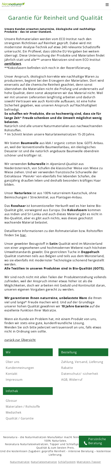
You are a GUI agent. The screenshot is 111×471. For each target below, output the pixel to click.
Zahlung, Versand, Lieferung (82, 362)
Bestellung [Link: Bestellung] (69, 352)
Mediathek (13, 412)
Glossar (11, 401)
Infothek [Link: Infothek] (12, 391)
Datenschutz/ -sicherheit (79, 374)
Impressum (14, 380)
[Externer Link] (14, 4)
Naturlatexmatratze (44, 462)
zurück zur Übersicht (20, 340)
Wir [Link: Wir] (8, 352)
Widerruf (75, 380)
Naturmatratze (20, 462)
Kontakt (11, 374)
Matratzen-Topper (89, 462)
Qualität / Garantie (20, 418)
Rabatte (67, 368)
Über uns (13, 362)
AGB (64, 380)
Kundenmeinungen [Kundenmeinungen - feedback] (20, 368)
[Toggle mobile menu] (107, 5)
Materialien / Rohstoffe (23, 407)
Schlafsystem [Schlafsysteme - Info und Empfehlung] (67, 462)
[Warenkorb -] (99, 5)
